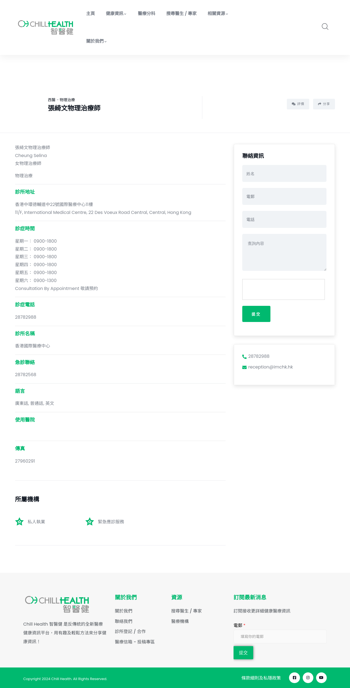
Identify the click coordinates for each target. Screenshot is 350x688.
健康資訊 (116, 13)
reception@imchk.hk (267, 367)
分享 (324, 103)
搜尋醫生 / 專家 (181, 13)
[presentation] (283, 289)
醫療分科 (146, 13)
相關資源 (218, 13)
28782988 (256, 356)
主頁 (90, 13)
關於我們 (96, 41)
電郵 (240, 625)
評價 (298, 103)
